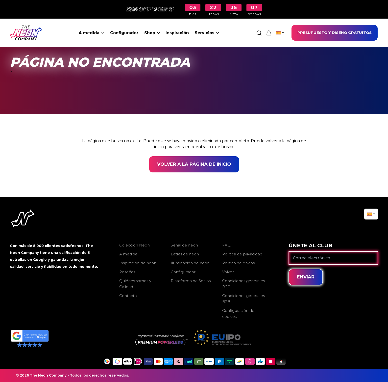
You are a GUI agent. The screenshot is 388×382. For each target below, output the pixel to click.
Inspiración (177, 32)
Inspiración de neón (137, 263)
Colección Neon (134, 245)
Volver (228, 272)
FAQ (226, 245)
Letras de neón (185, 254)
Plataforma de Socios (191, 280)
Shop (152, 32)
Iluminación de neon (190, 263)
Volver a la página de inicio (194, 164)
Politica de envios (238, 263)
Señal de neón (184, 245)
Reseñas (127, 272)
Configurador (124, 32)
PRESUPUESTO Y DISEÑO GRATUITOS (334, 32)
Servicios (207, 32)
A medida (91, 32)
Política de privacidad (242, 254)
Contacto (128, 295)
